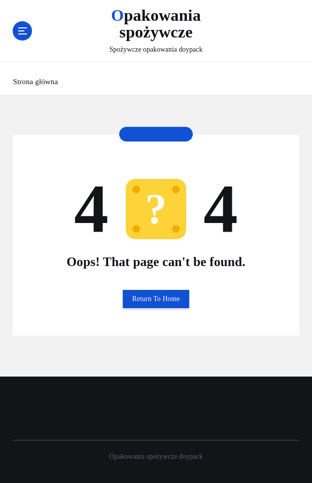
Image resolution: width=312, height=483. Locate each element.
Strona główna (35, 82)
